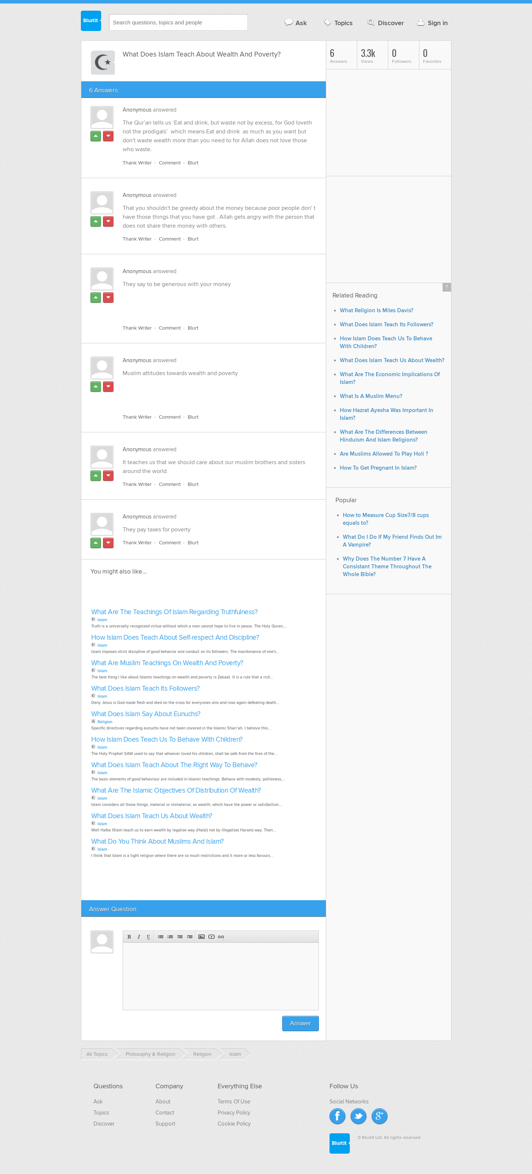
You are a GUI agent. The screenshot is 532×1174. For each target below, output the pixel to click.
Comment (170, 163)
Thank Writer (137, 163)
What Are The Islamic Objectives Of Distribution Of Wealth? (176, 790)
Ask (295, 22)
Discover (385, 22)
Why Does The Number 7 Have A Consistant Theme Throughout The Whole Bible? (387, 566)
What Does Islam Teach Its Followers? (145, 688)
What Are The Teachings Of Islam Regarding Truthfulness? (174, 612)
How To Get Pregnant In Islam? (378, 468)
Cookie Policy (234, 1123)
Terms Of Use (234, 1101)
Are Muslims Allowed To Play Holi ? (384, 453)
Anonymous (137, 109)
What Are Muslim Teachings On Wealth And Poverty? (167, 663)
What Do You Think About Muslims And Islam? (157, 841)
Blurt (193, 163)
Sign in (432, 22)
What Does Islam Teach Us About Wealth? (151, 816)
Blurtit (91, 22)
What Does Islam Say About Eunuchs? (146, 714)
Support (165, 1123)
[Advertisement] (208, 302)
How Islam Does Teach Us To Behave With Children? (167, 739)
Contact (165, 1112)
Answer (300, 1023)
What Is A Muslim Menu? (371, 396)
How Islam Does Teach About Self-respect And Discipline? (175, 637)
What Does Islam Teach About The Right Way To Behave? (174, 765)
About (163, 1101)
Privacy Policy (234, 1112)
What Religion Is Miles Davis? (376, 310)
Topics (337, 22)
